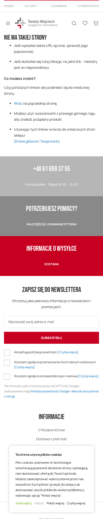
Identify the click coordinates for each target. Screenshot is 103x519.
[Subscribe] (51, 338)
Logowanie (59, 6)
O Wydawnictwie (51, 430)
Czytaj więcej (76, 503)
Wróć (18, 103)
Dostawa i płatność (51, 438)
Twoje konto (50, 141)
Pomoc (9, 6)
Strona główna (26, 141)
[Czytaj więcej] (68, 352)
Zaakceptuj (23, 503)
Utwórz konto (88, 6)
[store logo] (36, 23)
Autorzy (30, 6)
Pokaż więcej (55, 503)
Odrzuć (39, 503)
